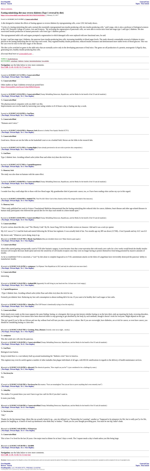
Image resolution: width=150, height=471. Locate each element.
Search (9, 4)
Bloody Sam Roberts (35, 239)
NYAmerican (32, 429)
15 (2, 342)
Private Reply (15, 77)
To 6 (22, 306)
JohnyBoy (31, 304)
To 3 (22, 166)
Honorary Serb (32, 130)
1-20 (6, 67)
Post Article (145, 4)
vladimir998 (32, 283)
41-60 (16, 67)
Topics (138, 4)
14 (2, 330)
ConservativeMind (33, 75)
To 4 (22, 183)
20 (2, 446)
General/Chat (144, 2)
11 (1, 266)
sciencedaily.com (25, 54)
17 (2, 384)
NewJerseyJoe (32, 384)
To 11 (22, 344)
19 (2, 429)
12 (2, 283)
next (26, 67)
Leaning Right (32, 147)
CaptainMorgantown (34, 165)
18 (2, 405)
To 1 (22, 96)
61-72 (21, 67)
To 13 (22, 407)
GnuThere (30, 113)
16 (2, 367)
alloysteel (31, 367)
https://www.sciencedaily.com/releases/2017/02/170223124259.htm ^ (23, 15)
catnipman (31, 266)
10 (2, 239)
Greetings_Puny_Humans (36, 330)
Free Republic (6, 2)
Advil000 (31, 446)
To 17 (22, 430)
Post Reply (5, 77)
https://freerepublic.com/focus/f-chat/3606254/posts (20, 87)
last (29, 67)
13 (2, 304)
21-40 (11, 67)
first (2, 67)
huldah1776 (31, 199)
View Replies (25, 77)
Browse (3, 4)
